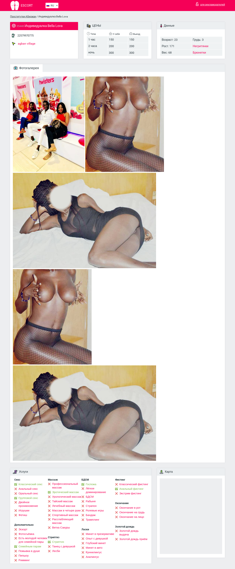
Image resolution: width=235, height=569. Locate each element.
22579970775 (25, 35)
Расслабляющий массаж (62, 521)
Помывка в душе (29, 551)
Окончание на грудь (132, 512)
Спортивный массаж (65, 515)
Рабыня (91, 501)
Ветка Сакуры (61, 527)
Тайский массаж (62, 501)
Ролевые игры (95, 510)
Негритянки (200, 46)
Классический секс (30, 484)
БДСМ (90, 496)
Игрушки (24, 510)
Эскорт (23, 529)
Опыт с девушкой (97, 538)
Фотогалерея (26, 68)
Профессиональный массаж (65, 485)
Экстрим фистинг (130, 493)
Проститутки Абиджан (23, 16)
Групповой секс (28, 498)
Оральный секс (28, 493)
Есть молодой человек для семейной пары (33, 540)
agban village (23, 43)
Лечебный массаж (63, 506)
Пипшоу (24, 555)
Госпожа (91, 484)
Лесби (56, 551)
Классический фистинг (133, 484)
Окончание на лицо (131, 517)
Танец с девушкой (63, 546)
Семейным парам (30, 546)
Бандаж (91, 515)
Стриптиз (58, 542)
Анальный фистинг (131, 488)
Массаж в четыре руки (66, 510)
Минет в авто (94, 547)
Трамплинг (92, 519)
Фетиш (23, 515)
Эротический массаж (65, 492)
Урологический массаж (66, 496)
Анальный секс (28, 488)
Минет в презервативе (100, 534)
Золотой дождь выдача (129, 532)
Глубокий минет (96, 543)
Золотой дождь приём (133, 539)
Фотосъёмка (26, 534)
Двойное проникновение (28, 504)
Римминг (24, 560)
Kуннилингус (94, 552)
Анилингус (92, 557)
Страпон (91, 506)
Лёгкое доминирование (96, 490)
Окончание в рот (129, 507)
